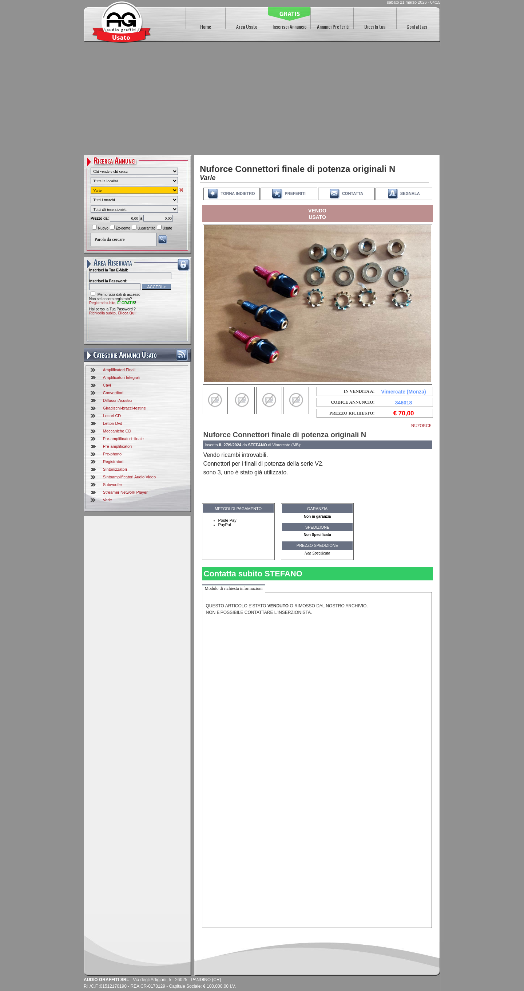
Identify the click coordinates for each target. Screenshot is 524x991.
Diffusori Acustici (117, 400)
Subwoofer (112, 484)
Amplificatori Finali (119, 370)
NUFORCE (421, 425)
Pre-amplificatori (117, 446)
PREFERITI (295, 193)
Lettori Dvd (112, 423)
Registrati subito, (112, 303)
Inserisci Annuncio (289, 26)
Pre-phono (112, 454)
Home (205, 26)
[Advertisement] (262, 101)
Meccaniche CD (117, 431)
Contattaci (416, 26)
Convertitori (113, 393)
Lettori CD (112, 416)
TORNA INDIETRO (238, 193)
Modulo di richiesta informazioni (234, 588)
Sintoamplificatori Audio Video (129, 477)
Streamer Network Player (125, 492)
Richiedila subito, (112, 313)
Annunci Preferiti (333, 26)
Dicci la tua (374, 26)
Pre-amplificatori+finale (123, 438)
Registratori (113, 461)
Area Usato (246, 26)
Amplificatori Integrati (121, 377)
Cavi (107, 385)
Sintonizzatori (115, 469)
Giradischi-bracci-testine (124, 408)
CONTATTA (352, 193)
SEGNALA (410, 193)
